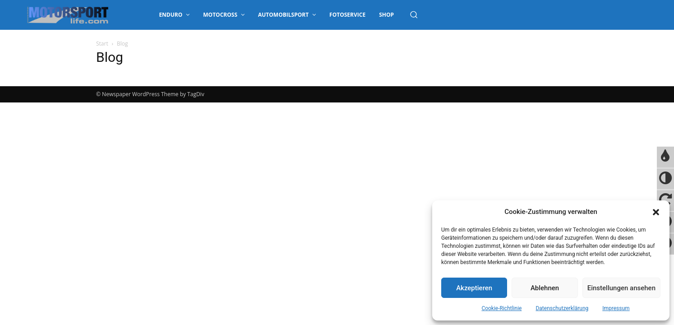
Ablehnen (545, 288)
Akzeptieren (474, 288)
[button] (655, 212)
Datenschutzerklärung (562, 308)
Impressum (615, 308)
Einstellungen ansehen (621, 288)
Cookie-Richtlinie (501, 308)
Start (102, 43)
